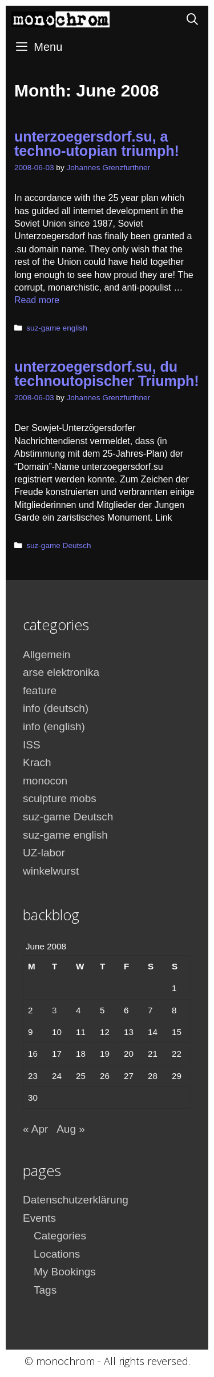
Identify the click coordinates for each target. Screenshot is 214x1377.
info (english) (54, 726)
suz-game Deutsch (58, 545)
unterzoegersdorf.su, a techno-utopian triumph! (96, 143)
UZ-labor (44, 853)
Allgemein (46, 655)
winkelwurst (51, 871)
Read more (36, 300)
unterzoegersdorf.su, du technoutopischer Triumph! (106, 374)
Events (39, 1218)
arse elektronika (61, 672)
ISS (32, 745)
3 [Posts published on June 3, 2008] (54, 1010)
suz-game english (56, 328)
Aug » (70, 1129)
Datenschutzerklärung (75, 1200)
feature (39, 690)
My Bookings (65, 1272)
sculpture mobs (59, 798)
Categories (60, 1236)
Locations (57, 1254)
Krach (37, 762)
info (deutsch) (55, 708)
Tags (45, 1290)
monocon (45, 781)
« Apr (35, 1129)
